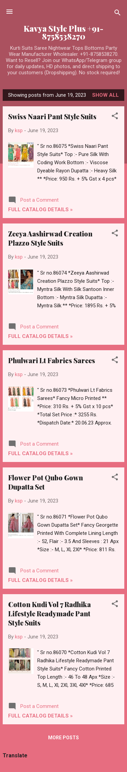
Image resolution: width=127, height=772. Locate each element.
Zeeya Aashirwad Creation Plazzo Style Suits (50, 238)
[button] (115, 117)
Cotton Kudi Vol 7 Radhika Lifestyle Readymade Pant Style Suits (49, 613)
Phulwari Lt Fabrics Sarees (51, 360)
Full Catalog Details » (40, 209)
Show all (105, 95)
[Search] (117, 13)
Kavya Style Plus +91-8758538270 (63, 32)
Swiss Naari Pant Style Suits (52, 116)
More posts (63, 737)
